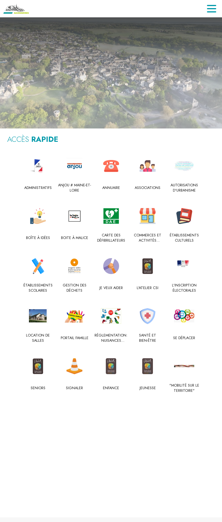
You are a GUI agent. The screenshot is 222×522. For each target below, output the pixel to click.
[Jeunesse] (147, 388)
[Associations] (147, 187)
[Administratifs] (38, 187)
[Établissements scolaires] (38, 288)
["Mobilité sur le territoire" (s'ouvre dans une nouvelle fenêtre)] (184, 388)
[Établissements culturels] (184, 238)
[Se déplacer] (184, 338)
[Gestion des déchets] (74, 288)
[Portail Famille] (74, 338)
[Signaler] (74, 388)
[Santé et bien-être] (147, 338)
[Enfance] (111, 388)
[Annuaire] (111, 187)
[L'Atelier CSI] (147, 288)
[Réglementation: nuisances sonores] (111, 338)
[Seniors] (38, 388)
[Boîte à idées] (38, 237)
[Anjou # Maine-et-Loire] (74, 188)
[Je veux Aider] (111, 288)
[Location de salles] (38, 338)
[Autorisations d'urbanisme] (184, 188)
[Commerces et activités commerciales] (147, 238)
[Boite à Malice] (74, 237)
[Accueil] (16, 8)
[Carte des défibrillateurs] (111, 238)
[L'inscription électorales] (184, 288)
